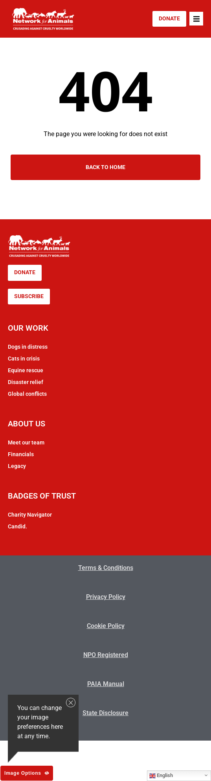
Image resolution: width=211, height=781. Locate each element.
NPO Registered (105, 655)
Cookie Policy (106, 626)
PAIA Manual (105, 684)
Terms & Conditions (105, 568)
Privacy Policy (105, 597)
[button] (196, 18)
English (161, 775)
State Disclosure (105, 713)
